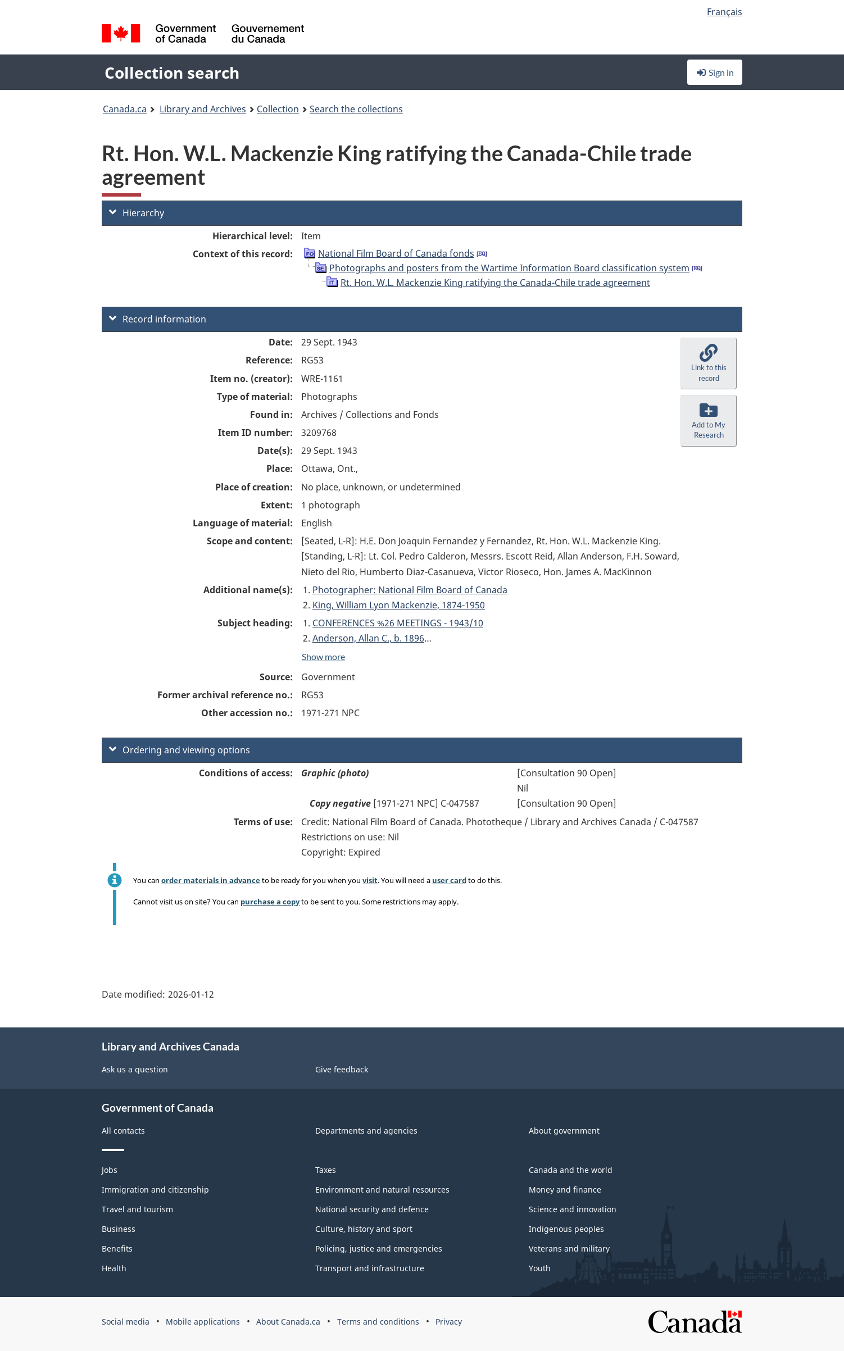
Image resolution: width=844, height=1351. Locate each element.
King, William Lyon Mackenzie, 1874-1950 (398, 605)
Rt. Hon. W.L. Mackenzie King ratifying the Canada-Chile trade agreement (495, 282)
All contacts (123, 1130)
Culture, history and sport (363, 1228)
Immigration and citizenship (155, 1189)
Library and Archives (203, 109)
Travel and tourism (137, 1209)
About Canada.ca (288, 1321)
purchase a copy (270, 902)
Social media (125, 1321)
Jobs (109, 1170)
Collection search (172, 72)
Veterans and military (569, 1248)
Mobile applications (203, 1321)
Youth (540, 1268)
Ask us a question (135, 1069)
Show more (323, 656)
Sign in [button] (715, 72)
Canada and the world (570, 1170)
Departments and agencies (366, 1130)
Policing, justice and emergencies (378, 1248)
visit (370, 880)
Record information (157, 319)
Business (118, 1228)
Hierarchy (136, 213)
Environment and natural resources (382, 1189)
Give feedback (341, 1069)
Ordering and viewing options (179, 750)
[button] (708, 363)
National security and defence (372, 1209)
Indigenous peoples (566, 1228)
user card (449, 880)
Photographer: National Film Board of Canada (409, 590)
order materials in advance (210, 880)
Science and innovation (572, 1209)
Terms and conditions (378, 1321)
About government (564, 1130)
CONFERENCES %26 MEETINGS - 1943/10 (397, 623)
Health (114, 1268)
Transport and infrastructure (369, 1268)
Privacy (448, 1321)
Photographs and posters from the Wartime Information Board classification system (509, 268)
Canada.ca (125, 109)
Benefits (117, 1248)
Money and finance (565, 1189)
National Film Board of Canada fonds (396, 253)
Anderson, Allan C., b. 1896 (368, 638)
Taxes (325, 1170)
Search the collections (356, 109)
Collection (278, 109)
